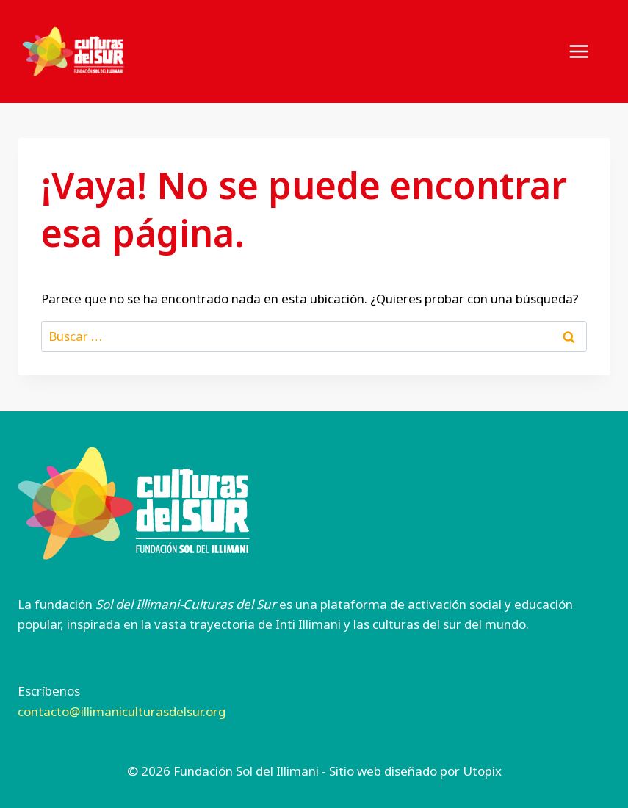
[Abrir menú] (586, 51)
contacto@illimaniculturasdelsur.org (121, 711)
